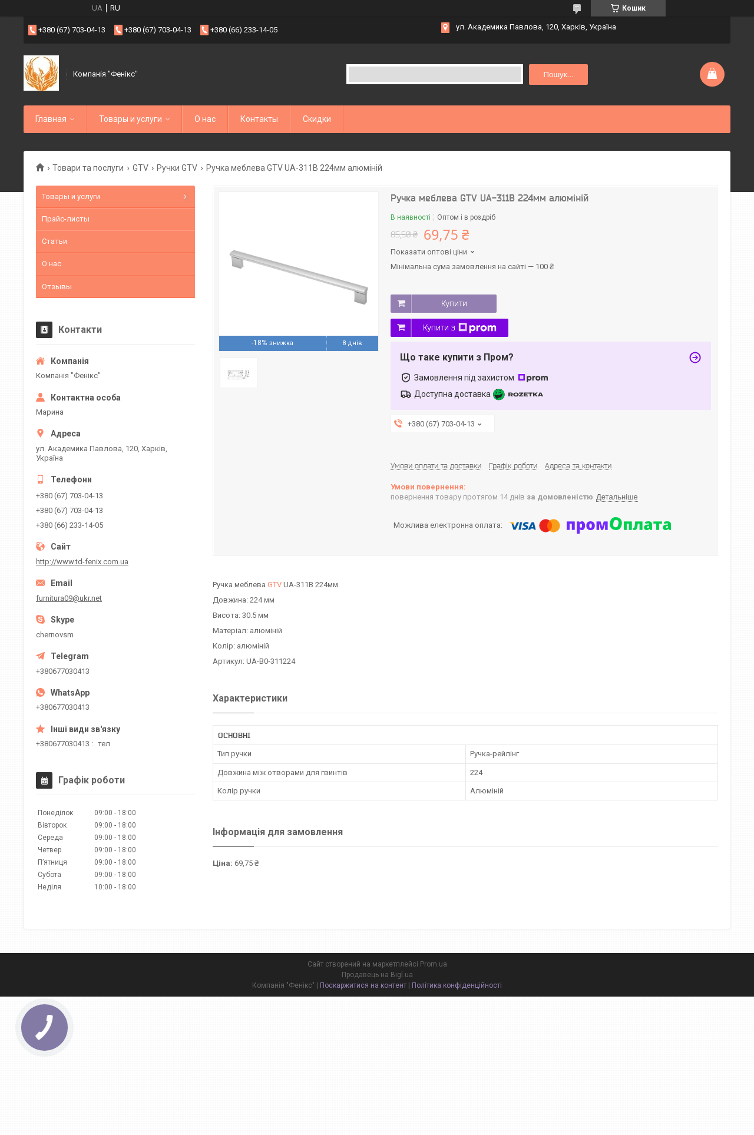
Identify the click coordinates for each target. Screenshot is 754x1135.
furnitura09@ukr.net (69, 598)
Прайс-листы (66, 218)
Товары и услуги (130, 119)
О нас (205, 119)
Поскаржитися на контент (363, 985)
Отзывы (57, 286)
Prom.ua (433, 964)
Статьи (54, 241)
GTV (140, 168)
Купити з (460, 328)
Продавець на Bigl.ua (377, 975)
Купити (454, 303)
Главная (51, 119)
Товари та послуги (88, 168)
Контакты (259, 119)
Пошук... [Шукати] (558, 74)
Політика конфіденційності (457, 985)
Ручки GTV (177, 168)
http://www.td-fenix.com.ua (82, 561)
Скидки (317, 119)
